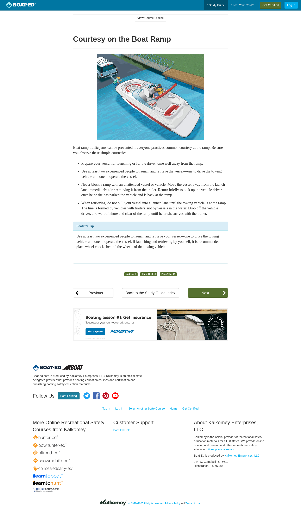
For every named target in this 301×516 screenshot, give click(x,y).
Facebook (96, 395)
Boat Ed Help (122, 430)
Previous (95, 293)
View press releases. (221, 449)
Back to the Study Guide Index (150, 293)
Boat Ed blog (68, 396)
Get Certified (270, 5)
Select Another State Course (146, 408)
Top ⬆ (106, 408)
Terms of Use (193, 503)
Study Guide (216, 5)
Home (173, 408)
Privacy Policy (172, 503)
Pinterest (105, 395)
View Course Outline (150, 18)
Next (205, 293)
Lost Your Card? (242, 5)
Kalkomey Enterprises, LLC (242, 455)
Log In (291, 5)
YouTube (115, 395)
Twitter (86, 395)
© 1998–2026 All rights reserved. (146, 503)
